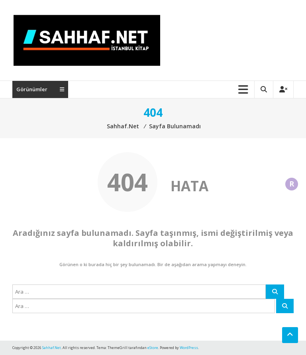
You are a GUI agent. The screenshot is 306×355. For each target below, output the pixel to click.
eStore (152, 347)
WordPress (189, 347)
